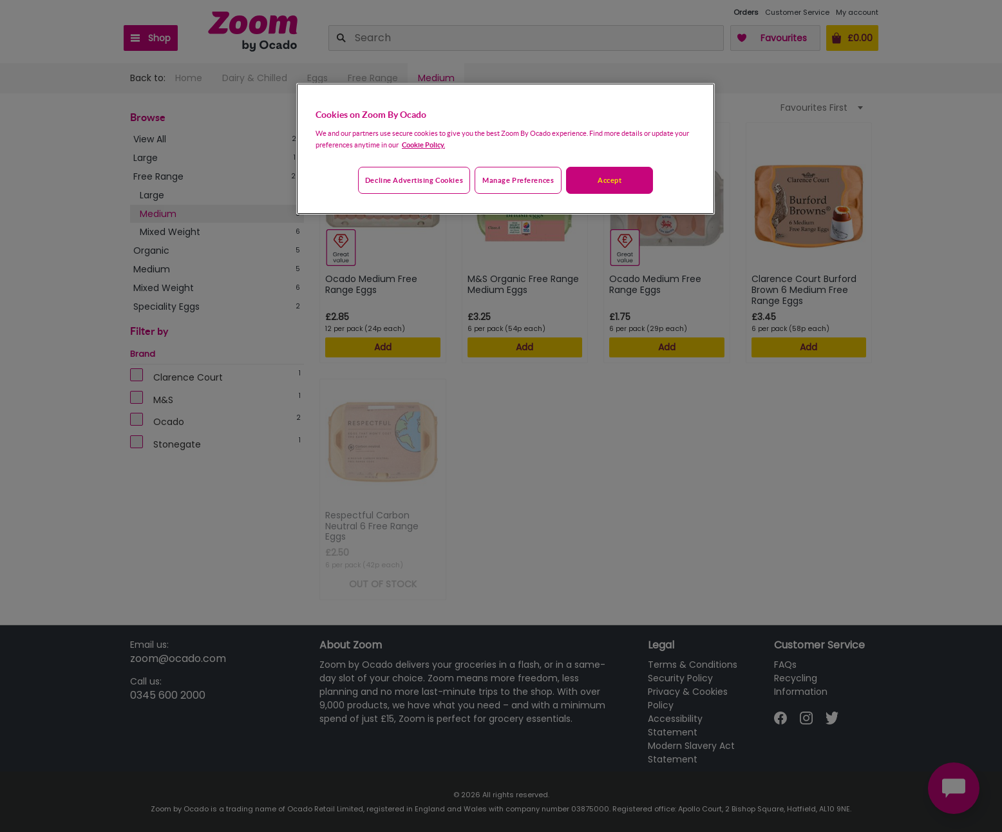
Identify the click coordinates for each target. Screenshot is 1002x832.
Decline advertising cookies (414, 180)
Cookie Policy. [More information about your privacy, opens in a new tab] (423, 144)
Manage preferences (518, 180)
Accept (609, 180)
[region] (505, 148)
